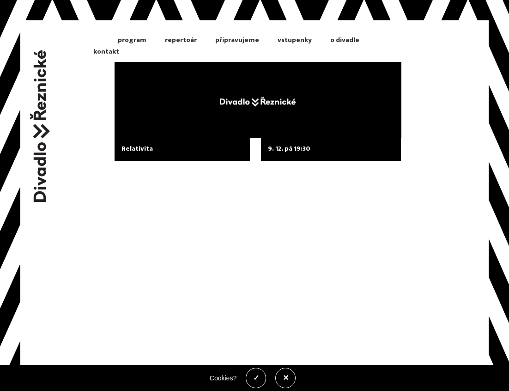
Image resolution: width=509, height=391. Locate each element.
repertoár (181, 40)
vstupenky (295, 40)
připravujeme (237, 40)
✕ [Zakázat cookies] (286, 378)
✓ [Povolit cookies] (256, 378)
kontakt (106, 51)
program (132, 40)
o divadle (344, 40)
